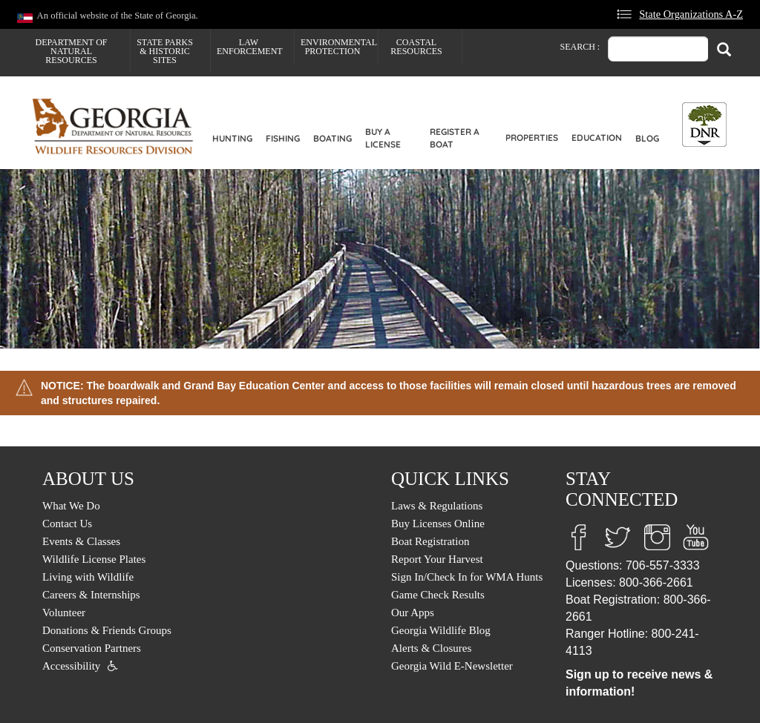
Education (596, 137)
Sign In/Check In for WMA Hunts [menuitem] (467, 577)
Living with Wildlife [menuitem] (88, 577)
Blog (647, 138)
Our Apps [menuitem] (412, 612)
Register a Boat (454, 138)
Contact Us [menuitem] (67, 523)
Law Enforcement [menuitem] (250, 46)
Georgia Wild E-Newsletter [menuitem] (452, 666)
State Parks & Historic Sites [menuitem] (165, 51)
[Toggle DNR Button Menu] (704, 124)
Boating (332, 138)
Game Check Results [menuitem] (438, 595)
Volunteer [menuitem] (63, 612)
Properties (531, 137)
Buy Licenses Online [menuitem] (438, 523)
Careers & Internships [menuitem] (91, 595)
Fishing (283, 138)
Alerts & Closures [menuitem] (431, 648)
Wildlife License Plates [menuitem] (93, 559)
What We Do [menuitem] (71, 506)
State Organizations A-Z (691, 14)
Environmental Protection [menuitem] (339, 46)
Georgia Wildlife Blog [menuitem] (441, 630)
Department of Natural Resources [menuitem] (72, 51)
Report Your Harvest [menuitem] (437, 559)
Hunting (232, 138)
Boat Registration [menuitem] (430, 541)
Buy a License (383, 138)
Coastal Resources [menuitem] (416, 46)
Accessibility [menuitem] (71, 666)
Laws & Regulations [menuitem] (436, 506)
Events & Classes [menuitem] (81, 541)
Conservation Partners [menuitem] (91, 648)
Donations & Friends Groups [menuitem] (106, 630)
